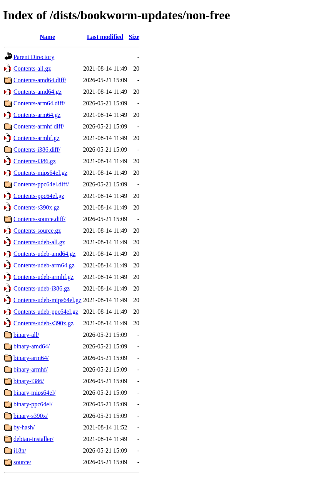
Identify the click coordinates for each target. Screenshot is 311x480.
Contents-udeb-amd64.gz (44, 253)
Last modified (105, 37)
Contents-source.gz (37, 230)
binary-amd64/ (31, 346)
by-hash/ (24, 427)
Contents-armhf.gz (36, 138)
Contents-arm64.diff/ (39, 103)
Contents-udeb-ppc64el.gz (45, 311)
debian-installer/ (33, 439)
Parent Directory (33, 57)
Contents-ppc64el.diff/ (41, 184)
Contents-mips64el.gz (40, 172)
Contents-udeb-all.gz (39, 242)
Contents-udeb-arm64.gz (44, 265)
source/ (22, 462)
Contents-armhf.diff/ (38, 126)
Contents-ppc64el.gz (38, 196)
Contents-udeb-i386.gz (41, 288)
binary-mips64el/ (34, 392)
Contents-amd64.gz (37, 91)
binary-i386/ (28, 381)
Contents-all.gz (32, 68)
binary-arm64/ (31, 358)
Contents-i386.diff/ (36, 149)
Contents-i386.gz (34, 161)
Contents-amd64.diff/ (39, 80)
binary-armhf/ (30, 369)
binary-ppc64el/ (32, 404)
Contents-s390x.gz (36, 207)
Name (47, 37)
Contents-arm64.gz (36, 115)
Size (134, 37)
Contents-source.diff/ (39, 219)
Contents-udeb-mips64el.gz (47, 300)
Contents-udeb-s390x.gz (43, 323)
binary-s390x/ (30, 415)
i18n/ (19, 450)
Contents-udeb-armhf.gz (43, 277)
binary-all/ (26, 334)
